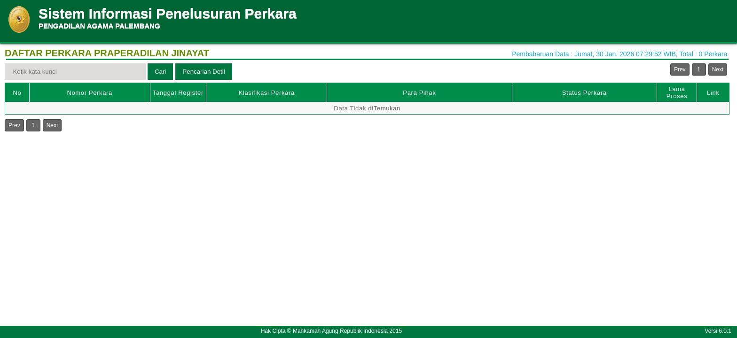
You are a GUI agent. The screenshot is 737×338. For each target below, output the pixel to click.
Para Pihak (419, 92)
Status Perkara (584, 92)
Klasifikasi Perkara (267, 92)
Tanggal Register (178, 92)
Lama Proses (676, 92)
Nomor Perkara (89, 92)
